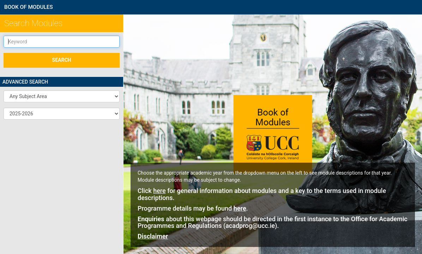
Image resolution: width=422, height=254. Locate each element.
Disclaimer (153, 236)
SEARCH (61, 60)
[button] (62, 96)
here (159, 190)
